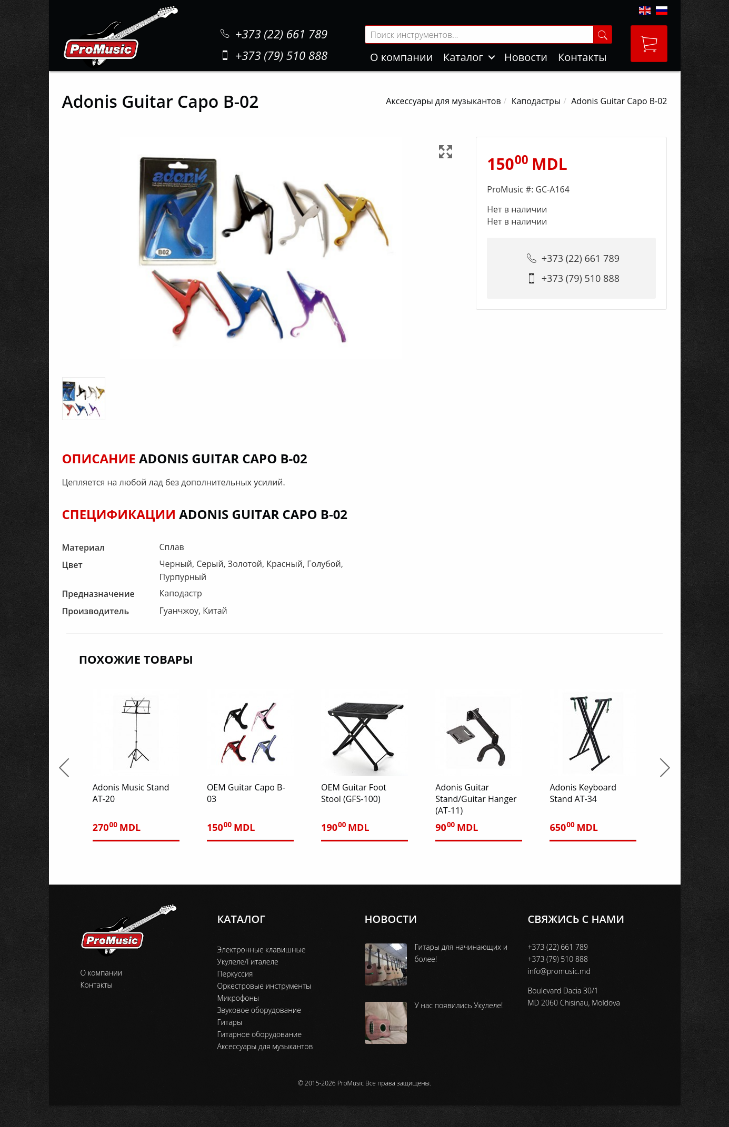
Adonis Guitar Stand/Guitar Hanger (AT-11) (475, 798)
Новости (525, 57)
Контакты (582, 57)
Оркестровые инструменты (264, 986)
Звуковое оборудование (259, 1010)
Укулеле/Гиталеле (247, 962)
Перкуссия (235, 974)
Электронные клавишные (261, 950)
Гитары (230, 1022)
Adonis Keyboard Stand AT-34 (583, 793)
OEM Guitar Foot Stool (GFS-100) (353, 793)
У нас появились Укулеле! (459, 1005)
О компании (401, 57)
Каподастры (536, 101)
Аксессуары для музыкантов (443, 101)
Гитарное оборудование (259, 1034)
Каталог (463, 57)
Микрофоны (238, 998)
